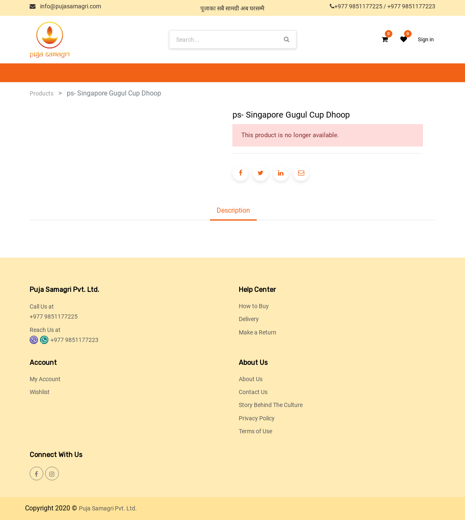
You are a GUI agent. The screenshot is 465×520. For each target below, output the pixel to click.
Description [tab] (233, 210)
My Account (45, 379)
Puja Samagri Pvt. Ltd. (108, 508)
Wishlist (40, 392)
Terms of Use (255, 431)
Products (41, 93)
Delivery (249, 319)
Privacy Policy (257, 418)
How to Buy (254, 306)
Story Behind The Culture (271, 405)
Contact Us (253, 392)
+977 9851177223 (411, 6)
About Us (251, 379)
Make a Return (257, 332)
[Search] (286, 39)
